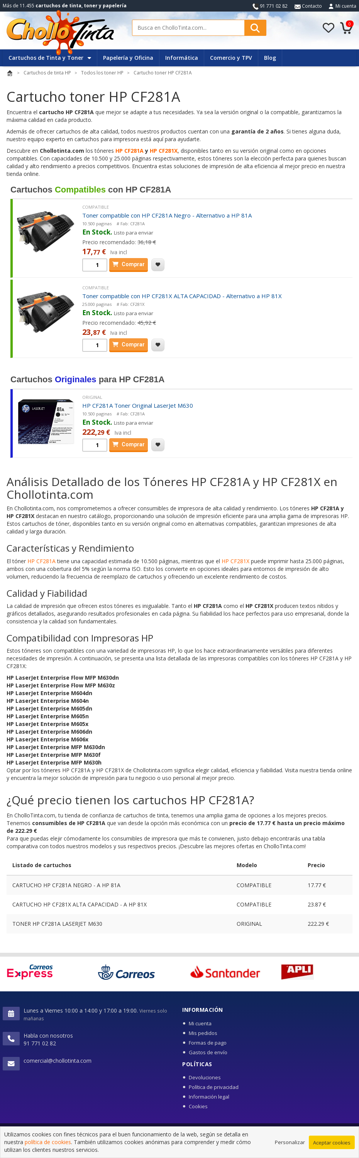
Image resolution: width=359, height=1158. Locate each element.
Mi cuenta (345, 6)
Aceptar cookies (332, 1142)
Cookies (198, 1106)
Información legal (209, 1096)
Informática (181, 57)
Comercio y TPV (231, 57)
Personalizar (290, 1142)
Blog (270, 57)
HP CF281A (129, 150)
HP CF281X (164, 150)
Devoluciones (205, 1077)
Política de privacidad (214, 1087)
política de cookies (48, 1142)
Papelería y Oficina (128, 57)
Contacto (308, 6)
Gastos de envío (208, 1052)
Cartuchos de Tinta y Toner (49, 57)
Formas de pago (208, 1042)
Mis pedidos (203, 1033)
